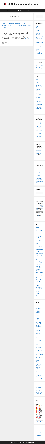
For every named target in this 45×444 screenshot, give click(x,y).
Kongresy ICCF (27, 10)
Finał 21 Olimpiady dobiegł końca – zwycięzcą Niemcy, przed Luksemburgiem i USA (16, 25)
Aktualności (5, 42)
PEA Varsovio (38, 390)
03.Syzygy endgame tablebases (38, 311)
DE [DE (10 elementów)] (42, 228)
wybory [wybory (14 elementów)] (40, 284)
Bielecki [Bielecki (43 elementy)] (37, 227)
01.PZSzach (38, 306)
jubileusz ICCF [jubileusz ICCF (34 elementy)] (39, 235)
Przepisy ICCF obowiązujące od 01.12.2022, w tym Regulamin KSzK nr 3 (39, 97)
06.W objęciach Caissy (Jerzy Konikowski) (39, 322)
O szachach (36, 10)
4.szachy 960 (38, 133)
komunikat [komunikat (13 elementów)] (37, 237)
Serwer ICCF (38, 67)
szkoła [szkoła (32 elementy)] (37, 272)
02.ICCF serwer (39, 308)
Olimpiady (5, 43)
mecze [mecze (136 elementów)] (38, 243)
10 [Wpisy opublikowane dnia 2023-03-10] (40, 206)
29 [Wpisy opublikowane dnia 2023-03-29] (38, 215)
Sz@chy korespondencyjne (23, 4)
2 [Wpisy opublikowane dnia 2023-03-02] (39, 203)
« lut (37, 217)
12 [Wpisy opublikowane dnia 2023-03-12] (42, 206)
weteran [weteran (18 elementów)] (37, 284)
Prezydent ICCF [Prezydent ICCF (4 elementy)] (38, 259)
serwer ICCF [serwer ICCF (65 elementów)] (38, 268)
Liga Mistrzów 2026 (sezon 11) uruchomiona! (39, 48)
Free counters (38, 421)
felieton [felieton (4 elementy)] (37, 232)
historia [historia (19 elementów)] (39, 232)
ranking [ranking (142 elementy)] (38, 266)
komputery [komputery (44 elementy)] (38, 236)
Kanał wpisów (38, 432)
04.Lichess (38, 314)
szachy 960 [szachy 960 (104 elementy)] (38, 270)
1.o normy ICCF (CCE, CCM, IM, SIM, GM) (39, 124)
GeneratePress (31, 442)
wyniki (8, 43)
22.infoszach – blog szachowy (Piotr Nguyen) (39, 377)
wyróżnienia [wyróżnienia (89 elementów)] (39, 287)
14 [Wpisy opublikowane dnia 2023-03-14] (37, 209)
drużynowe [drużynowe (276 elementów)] (39, 230)
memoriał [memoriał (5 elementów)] (37, 245)
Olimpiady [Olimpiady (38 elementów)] (38, 258)
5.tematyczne (38, 135)
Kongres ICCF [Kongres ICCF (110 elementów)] (39, 240)
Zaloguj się (38, 430)
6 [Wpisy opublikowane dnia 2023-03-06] (36, 205)
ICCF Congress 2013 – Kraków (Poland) (39, 81)
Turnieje (20, 10)
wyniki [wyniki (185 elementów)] (37, 285)
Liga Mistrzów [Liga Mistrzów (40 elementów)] (39, 242)
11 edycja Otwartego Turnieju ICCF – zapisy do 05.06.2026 (39, 53)
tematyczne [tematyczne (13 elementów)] (41, 272)
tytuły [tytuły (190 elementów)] (39, 281)
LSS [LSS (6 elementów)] (36, 243)
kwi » (39, 217)
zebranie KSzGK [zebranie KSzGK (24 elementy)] (39, 288)
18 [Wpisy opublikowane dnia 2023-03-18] (41, 209)
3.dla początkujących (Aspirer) (39, 131)
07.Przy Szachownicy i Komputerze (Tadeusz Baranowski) (38, 328)
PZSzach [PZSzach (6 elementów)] (41, 264)
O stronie (3, 10)
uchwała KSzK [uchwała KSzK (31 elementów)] (38, 282)
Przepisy (14, 10)
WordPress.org (39, 436)
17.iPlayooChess (39, 357)
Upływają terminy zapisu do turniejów (39, 33)
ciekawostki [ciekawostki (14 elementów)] (38, 228)
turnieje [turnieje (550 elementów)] (38, 274)
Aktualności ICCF (39, 65)
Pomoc (8, 10)
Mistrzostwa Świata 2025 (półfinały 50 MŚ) (39, 152)
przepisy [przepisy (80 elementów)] (38, 261)
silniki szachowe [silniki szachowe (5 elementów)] (38, 269)
